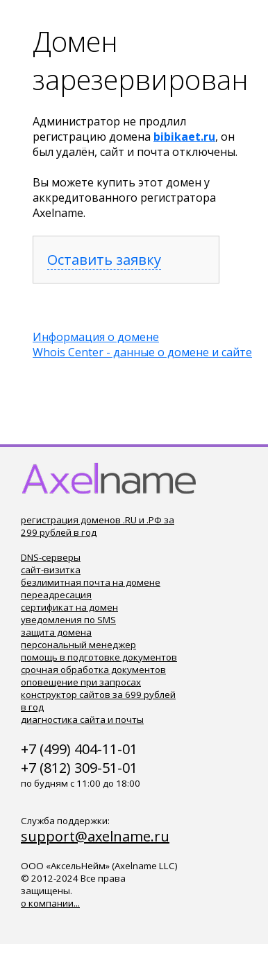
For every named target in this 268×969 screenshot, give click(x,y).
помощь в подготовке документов (99, 657)
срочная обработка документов (93, 669)
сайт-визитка (51, 570)
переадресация (56, 594)
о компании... (50, 903)
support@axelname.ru (95, 836)
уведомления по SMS (68, 619)
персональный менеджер (78, 644)
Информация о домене (96, 336)
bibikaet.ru (184, 136)
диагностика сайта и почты (82, 719)
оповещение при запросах (81, 682)
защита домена (56, 632)
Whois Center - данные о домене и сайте (142, 352)
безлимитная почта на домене (90, 582)
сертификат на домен (69, 607)
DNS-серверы (51, 557)
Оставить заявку (104, 259)
